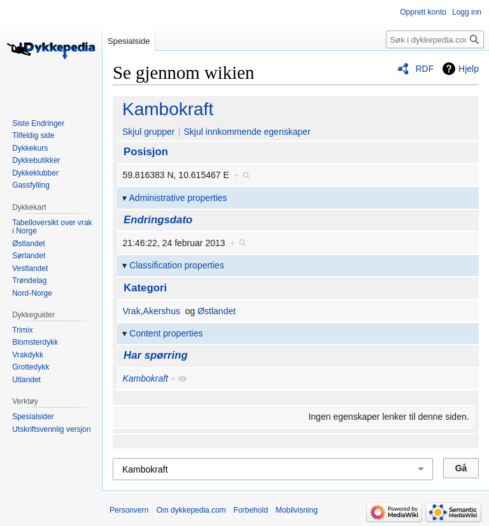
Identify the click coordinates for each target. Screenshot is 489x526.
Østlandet (216, 311)
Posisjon (146, 152)
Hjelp (468, 69)
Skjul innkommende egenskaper (246, 132)
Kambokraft (167, 109)
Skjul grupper (148, 132)
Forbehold (251, 510)
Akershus (161, 311)
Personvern (129, 510)
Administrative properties (178, 198)
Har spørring (156, 355)
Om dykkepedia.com (190, 510)
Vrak (131, 311)
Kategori (145, 288)
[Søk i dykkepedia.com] (435, 39)
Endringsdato (158, 220)
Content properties (165, 333)
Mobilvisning (297, 510)
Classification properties (176, 265)
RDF (424, 69)
